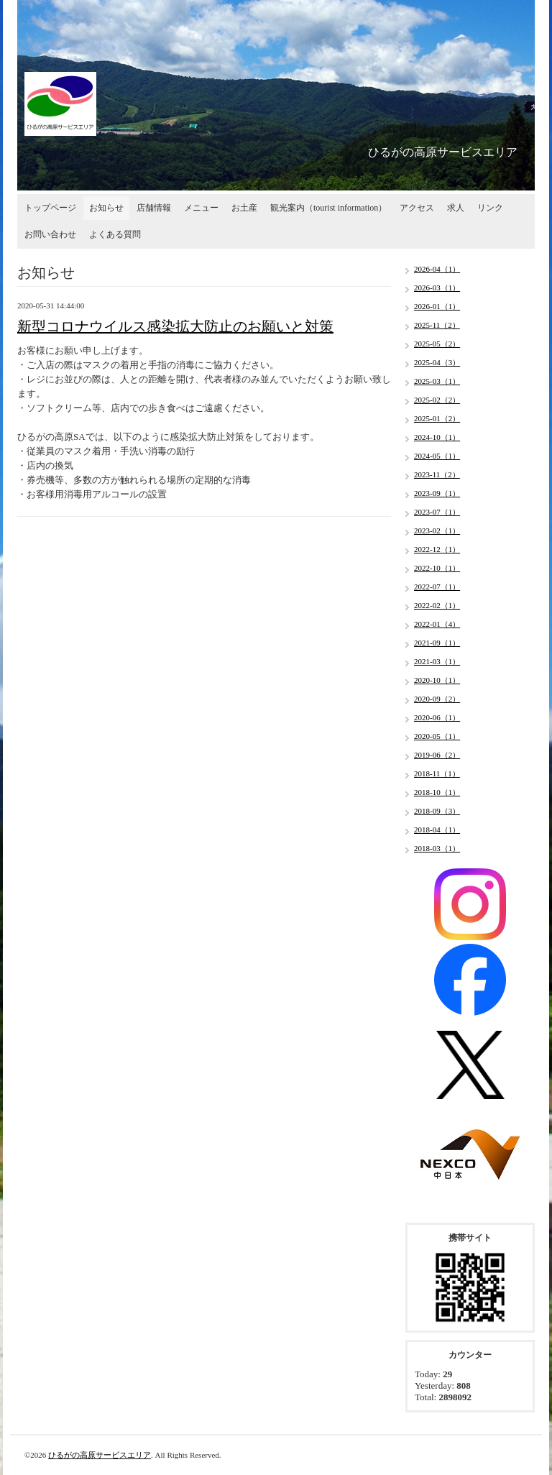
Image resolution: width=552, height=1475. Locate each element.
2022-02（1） (437, 605)
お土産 (244, 208)
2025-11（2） (437, 325)
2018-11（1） (437, 773)
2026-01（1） (437, 306)
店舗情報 (154, 208)
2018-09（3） (437, 811)
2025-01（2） (437, 418)
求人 (455, 208)
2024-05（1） (437, 455)
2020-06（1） (437, 717)
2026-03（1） (437, 287)
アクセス (417, 208)
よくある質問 (115, 234)
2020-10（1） (437, 680)
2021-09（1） (437, 642)
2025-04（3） (437, 362)
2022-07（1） (437, 586)
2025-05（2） (437, 343)
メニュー (201, 208)
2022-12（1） (437, 549)
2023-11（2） (437, 474)
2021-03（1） (437, 661)
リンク (490, 208)
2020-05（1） (437, 736)
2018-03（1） (437, 848)
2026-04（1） (437, 269)
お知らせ (106, 208)
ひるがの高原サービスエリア (99, 1455)
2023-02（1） (437, 530)
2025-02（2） (437, 399)
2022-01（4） (437, 624)
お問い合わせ (50, 234)
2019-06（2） (437, 754)
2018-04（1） (437, 829)
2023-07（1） (437, 511)
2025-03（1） (437, 381)
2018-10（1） (437, 792)
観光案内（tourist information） (328, 208)
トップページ (50, 208)
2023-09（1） (437, 493)
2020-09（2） (437, 698)
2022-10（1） (437, 568)
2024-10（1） (437, 437)
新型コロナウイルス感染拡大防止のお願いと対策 (175, 326)
